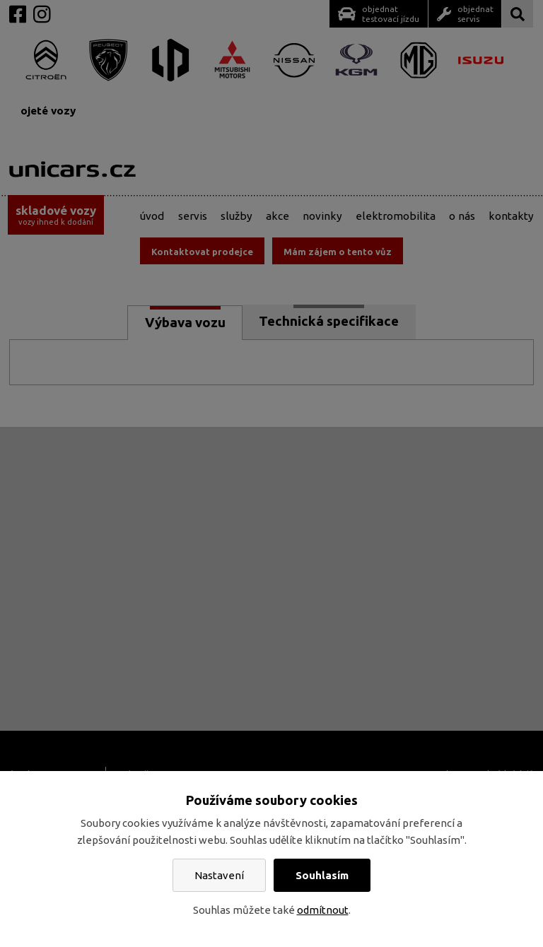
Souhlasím (322, 875)
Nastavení (219, 875)
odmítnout (323, 910)
